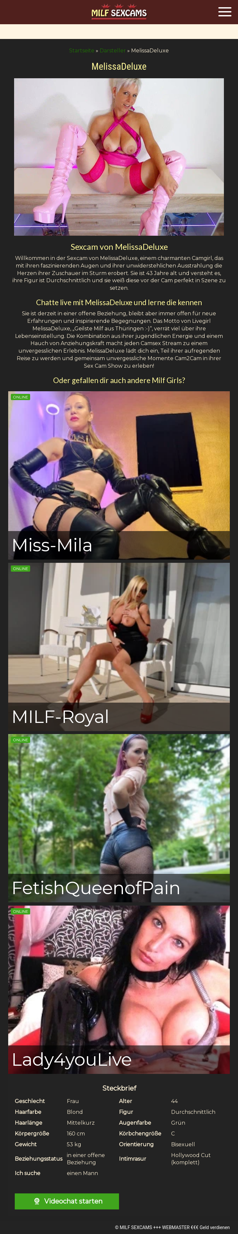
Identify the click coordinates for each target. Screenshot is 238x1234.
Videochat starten (66, 1201)
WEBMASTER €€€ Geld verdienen (196, 1227)
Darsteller (113, 50)
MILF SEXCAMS (136, 1227)
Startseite (81, 50)
